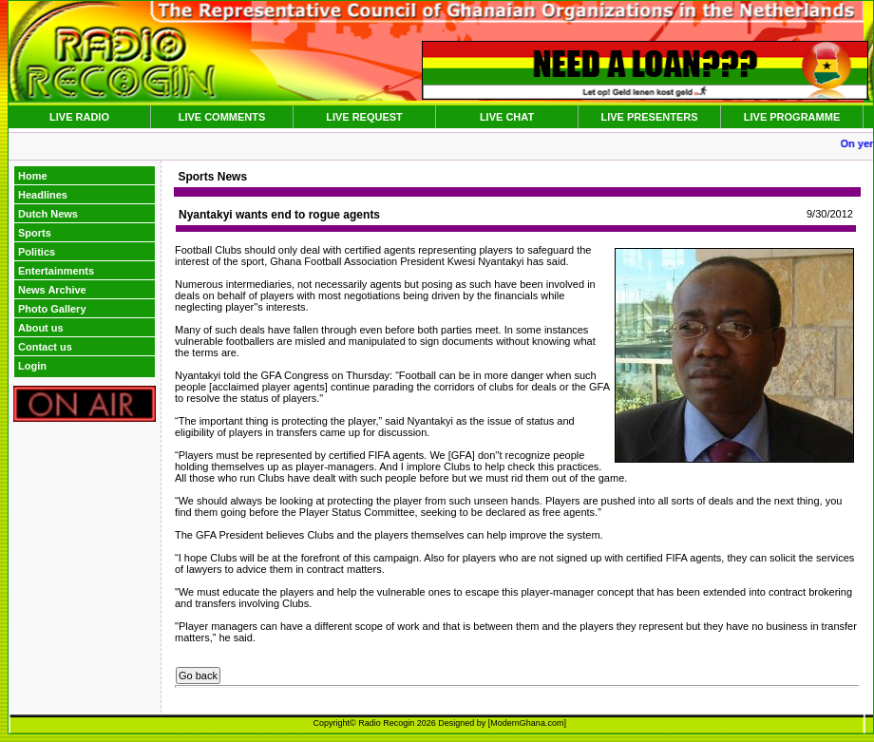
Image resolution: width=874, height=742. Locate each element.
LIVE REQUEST (364, 117)
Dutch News (48, 213)
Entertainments (56, 270)
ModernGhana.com (526, 723)
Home (33, 175)
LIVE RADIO (79, 117)
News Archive (52, 289)
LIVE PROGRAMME (792, 117)
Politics (36, 251)
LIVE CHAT (507, 117)
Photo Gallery (52, 308)
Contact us (45, 346)
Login (32, 365)
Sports (34, 232)
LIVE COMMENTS (222, 117)
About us (41, 327)
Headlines (42, 194)
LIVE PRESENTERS (648, 117)
